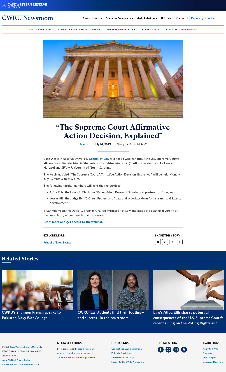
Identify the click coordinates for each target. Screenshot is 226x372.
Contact (182, 18)
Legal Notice (8, 360)
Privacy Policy (23, 360)
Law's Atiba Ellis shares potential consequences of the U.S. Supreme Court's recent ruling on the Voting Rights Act (188, 317)
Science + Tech (151, 29)
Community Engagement (181, 29)
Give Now (207, 353)
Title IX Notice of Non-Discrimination (21, 364)
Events (67, 242)
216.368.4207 (64, 357)
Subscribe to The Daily (122, 357)
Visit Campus (209, 357)
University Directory (213, 361)
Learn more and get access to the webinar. (73, 222)
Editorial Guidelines (121, 353)
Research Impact (92, 18)
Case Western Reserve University (26, 347)
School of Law (99, 159)
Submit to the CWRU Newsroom (127, 361)
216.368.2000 (9, 355)
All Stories (166, 18)
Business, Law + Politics (121, 29)
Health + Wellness (40, 29)
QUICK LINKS (120, 343)
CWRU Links (211, 343)
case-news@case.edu (84, 357)
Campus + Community (119, 18)
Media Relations (147, 18)
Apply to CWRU (211, 348)
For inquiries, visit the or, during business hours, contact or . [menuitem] (76, 353)
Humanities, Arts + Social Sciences (79, 29)
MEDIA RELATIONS (69, 343)
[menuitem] (40, 29)
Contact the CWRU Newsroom (126, 348)
